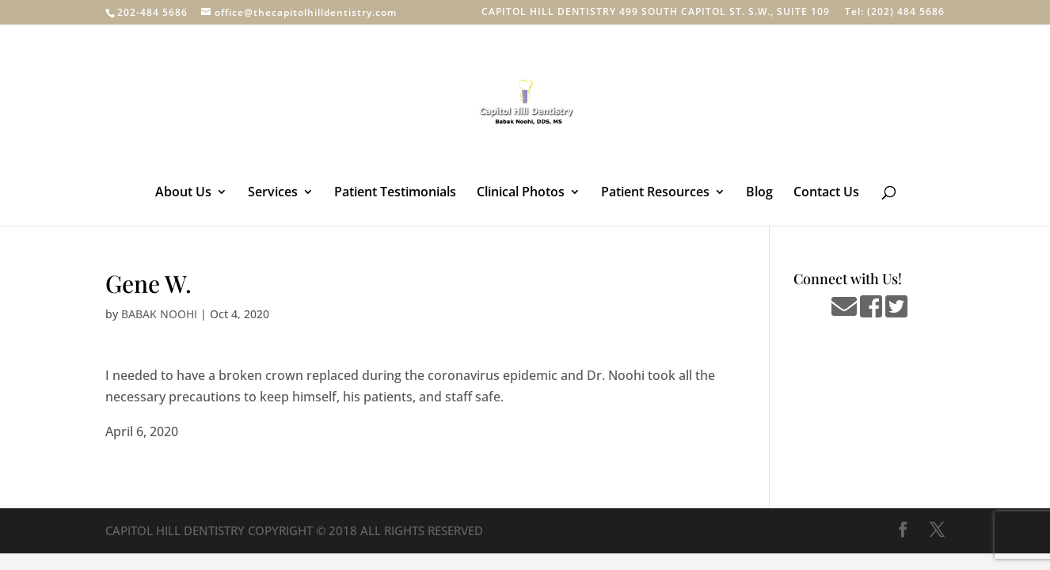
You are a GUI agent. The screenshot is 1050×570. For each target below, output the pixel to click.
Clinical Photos (521, 193)
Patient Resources (655, 193)
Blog (759, 193)
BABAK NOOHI (159, 313)
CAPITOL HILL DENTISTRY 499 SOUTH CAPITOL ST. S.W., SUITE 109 (655, 12)
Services (273, 193)
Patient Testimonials (395, 193)
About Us (183, 193)
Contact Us (826, 193)
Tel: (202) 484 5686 (895, 12)
